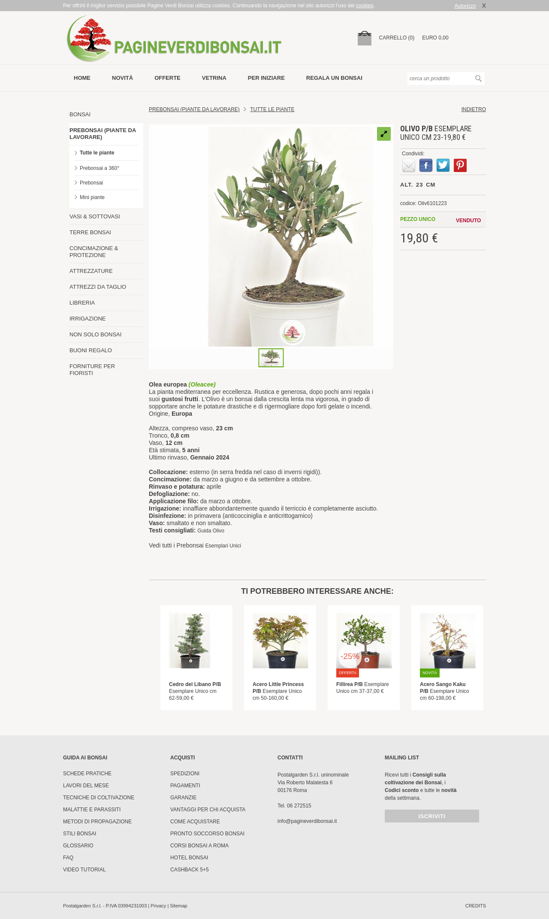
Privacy (158, 905)
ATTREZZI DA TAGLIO (97, 287)
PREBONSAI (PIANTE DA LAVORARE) (102, 133)
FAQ (68, 858)
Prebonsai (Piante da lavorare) (194, 109)
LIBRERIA (82, 302)
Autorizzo (465, 6)
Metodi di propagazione (97, 822)
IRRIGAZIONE (87, 318)
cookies (365, 6)
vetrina (214, 78)
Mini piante (92, 197)
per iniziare (266, 78)
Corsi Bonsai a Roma (199, 846)
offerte (167, 78)
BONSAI (79, 114)
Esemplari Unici (223, 546)
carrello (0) (397, 38)
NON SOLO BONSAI (95, 334)
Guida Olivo (210, 531)
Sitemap (178, 905)
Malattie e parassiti (92, 810)
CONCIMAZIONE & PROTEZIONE (93, 251)
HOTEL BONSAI (189, 858)
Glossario (78, 846)
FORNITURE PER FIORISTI (92, 369)
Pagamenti (185, 786)
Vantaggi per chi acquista (207, 810)
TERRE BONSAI (90, 232)
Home (82, 78)
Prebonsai (91, 183)
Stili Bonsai (79, 834)
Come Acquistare (195, 822)
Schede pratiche (87, 774)
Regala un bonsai (334, 78)
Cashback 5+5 (189, 870)
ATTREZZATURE (91, 271)
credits (475, 905)
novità (122, 78)
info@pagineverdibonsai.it (307, 821)
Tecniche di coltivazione (98, 798)
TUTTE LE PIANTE (272, 109)
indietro (474, 109)
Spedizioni (184, 774)
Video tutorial (84, 870)
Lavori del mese (86, 786)
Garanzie (183, 798)
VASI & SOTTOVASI (94, 216)
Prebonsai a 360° (99, 168)
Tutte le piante (97, 153)
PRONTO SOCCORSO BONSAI (207, 834)
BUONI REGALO (90, 350)
